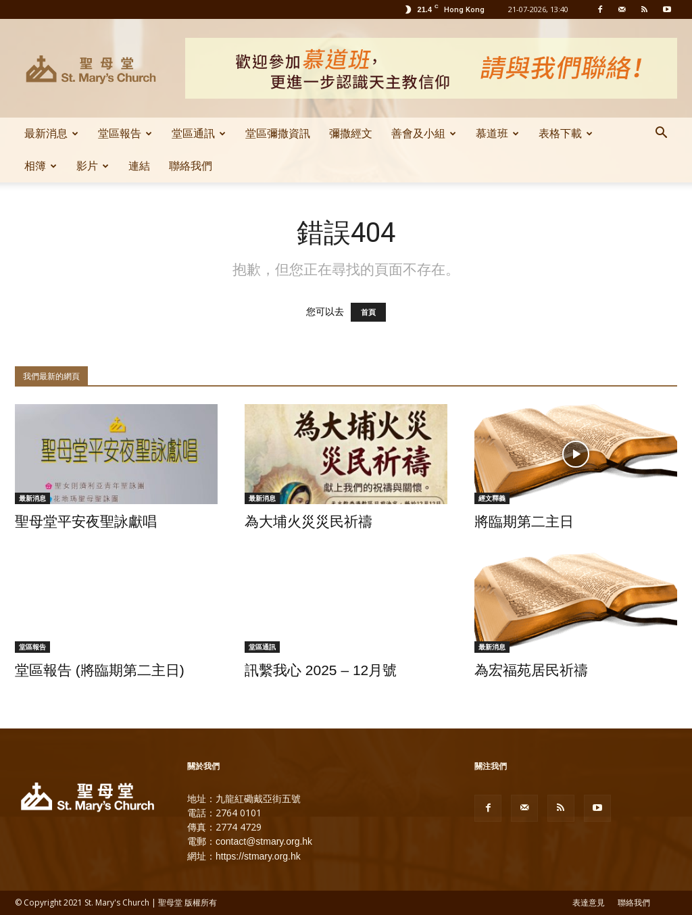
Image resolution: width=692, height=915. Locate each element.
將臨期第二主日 (524, 521)
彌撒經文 (350, 133)
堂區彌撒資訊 (277, 133)
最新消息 (51, 133)
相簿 (40, 166)
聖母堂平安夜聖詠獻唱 (86, 521)
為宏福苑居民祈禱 (531, 670)
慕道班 (497, 133)
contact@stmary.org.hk (264, 841)
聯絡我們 (190, 166)
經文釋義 (491, 498)
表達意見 (588, 903)
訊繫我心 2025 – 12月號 (321, 670)
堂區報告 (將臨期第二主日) (99, 670)
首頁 (368, 312)
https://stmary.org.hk (258, 856)
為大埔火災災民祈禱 (308, 521)
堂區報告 (125, 133)
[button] (661, 134)
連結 (139, 166)
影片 (92, 166)
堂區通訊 (199, 133)
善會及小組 (423, 133)
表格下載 (566, 133)
